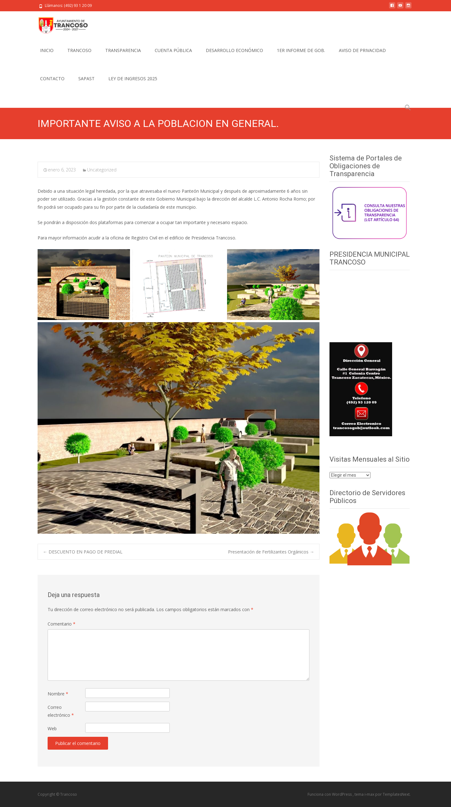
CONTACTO (52, 78)
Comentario (61, 624)
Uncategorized (102, 170)
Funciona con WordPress (330, 794)
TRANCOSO (79, 50)
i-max (370, 794)
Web (52, 728)
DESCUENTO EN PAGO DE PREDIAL (82, 552)
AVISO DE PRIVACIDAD (362, 50)
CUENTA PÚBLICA (173, 50)
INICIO (47, 50)
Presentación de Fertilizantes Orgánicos (271, 552)
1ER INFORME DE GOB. (301, 50)
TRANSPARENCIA (123, 50)
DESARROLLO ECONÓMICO (234, 50)
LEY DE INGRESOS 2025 (132, 78)
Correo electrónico (61, 711)
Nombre (58, 694)
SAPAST (86, 78)
